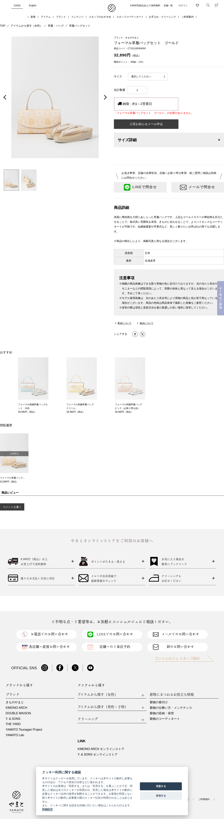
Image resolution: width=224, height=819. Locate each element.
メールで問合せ (197, 187)
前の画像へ (5, 97)
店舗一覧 (168, 5)
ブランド (61, 16)
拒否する (161, 795)
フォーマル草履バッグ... (12, 477)
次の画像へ (104, 97)
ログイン (183, 5)
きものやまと (15, 702)
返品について (146, 323)
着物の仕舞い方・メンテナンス (171, 707)
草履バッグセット (79, 25)
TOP (3, 25)
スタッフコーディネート (130, 16)
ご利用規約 (204, 799)
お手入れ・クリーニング (162, 16)
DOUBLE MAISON (18, 713)
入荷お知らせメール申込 (146, 124)
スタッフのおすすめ (100, 16)
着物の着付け (159, 702)
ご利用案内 (187, 16)
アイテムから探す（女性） (27, 25)
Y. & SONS (13, 718)
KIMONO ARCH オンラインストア (101, 749)
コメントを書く (12, 506)
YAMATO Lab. (15, 735)
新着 (33, 16)
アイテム (46, 16)
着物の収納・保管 (162, 713)
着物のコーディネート (165, 718)
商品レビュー (10, 492)
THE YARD (13, 724)
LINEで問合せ (140, 187)
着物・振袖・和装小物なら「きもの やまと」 (112, 8)
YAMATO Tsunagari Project (24, 729)
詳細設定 (47, 809)
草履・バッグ (56, 25)
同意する (161, 786)
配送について (124, 323)
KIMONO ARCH (16, 707)
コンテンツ (77, 16)
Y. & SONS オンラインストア (98, 754)
